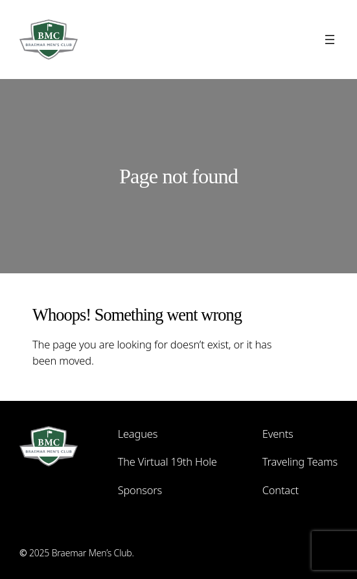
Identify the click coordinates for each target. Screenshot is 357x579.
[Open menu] (330, 39)
